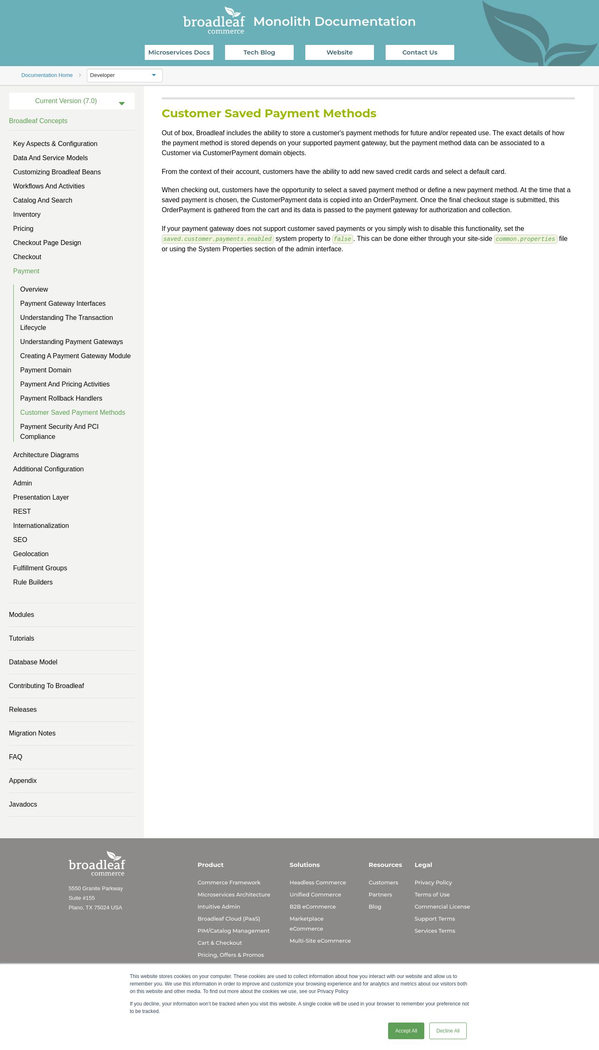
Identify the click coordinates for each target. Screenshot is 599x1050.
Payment (26, 271)
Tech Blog (259, 52)
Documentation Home (47, 75)
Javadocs (23, 804)
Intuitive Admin (219, 906)
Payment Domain (46, 370)
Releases (23, 709)
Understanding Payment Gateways (71, 341)
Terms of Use (432, 894)
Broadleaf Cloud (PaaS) (229, 918)
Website (340, 52)
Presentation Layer (41, 497)
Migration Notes (32, 733)
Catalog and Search (42, 200)
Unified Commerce (315, 894)
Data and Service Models (50, 157)
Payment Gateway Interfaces (63, 303)
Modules (21, 614)
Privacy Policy (433, 882)
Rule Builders (33, 582)
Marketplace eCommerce (307, 923)
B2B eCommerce (313, 906)
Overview (34, 289)
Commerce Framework (229, 882)
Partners (380, 894)
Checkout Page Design (47, 242)
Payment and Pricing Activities (65, 384)
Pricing (23, 228)
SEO (20, 539)
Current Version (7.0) (66, 100)
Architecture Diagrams (46, 454)
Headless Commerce (318, 882)
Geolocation (31, 553)
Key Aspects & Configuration (55, 143)
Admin (22, 483)
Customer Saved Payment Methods (73, 412)
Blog (375, 906)
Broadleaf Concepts (38, 120)
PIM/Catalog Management (234, 930)
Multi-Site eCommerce (320, 940)
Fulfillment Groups (40, 568)
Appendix (23, 780)
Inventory (27, 214)
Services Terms (435, 930)
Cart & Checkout (220, 942)
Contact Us (420, 52)
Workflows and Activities (49, 186)
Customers (383, 882)
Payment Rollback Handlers (61, 398)
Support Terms (435, 918)
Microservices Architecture (234, 894)
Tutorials (22, 638)
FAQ (15, 756)
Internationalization (41, 525)
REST (22, 511)
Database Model (33, 662)
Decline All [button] (448, 1031)
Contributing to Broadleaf (46, 685)
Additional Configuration (48, 469)
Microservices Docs (179, 52)
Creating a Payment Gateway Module (75, 355)
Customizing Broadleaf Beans (57, 172)
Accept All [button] (406, 1031)
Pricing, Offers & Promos (231, 954)
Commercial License (442, 906)
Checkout (27, 256)
